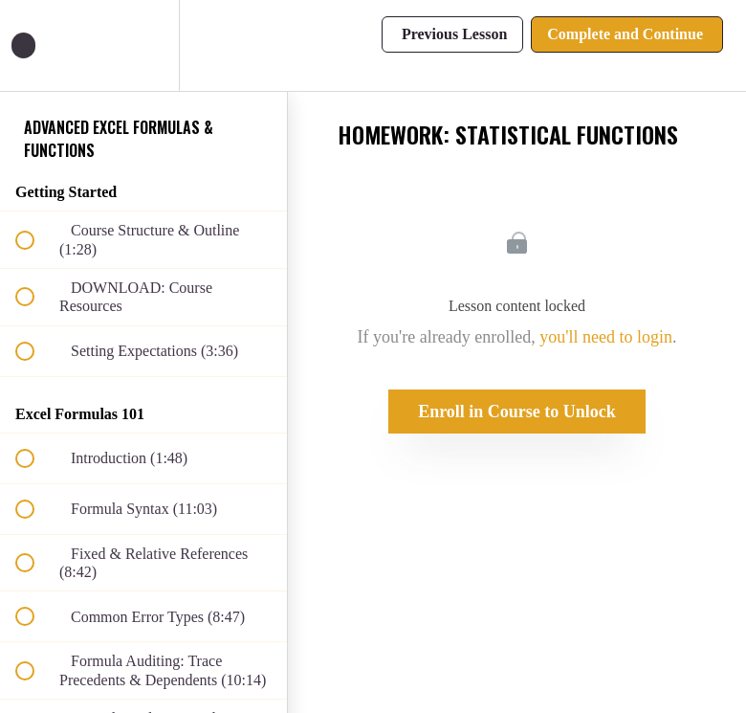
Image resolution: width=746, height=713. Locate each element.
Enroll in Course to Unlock (517, 411)
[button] (35, 45)
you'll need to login (605, 336)
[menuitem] (143, 45)
